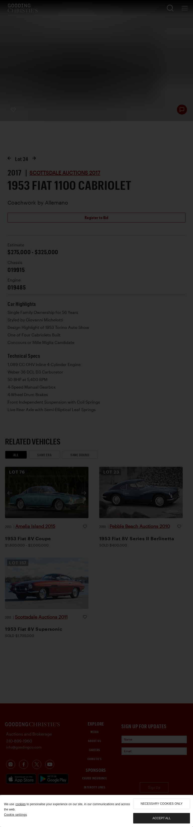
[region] (96, 811)
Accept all (162, 818)
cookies (20, 804)
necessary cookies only (162, 803)
